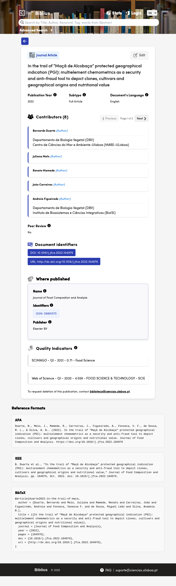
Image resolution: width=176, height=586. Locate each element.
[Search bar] (91, 22)
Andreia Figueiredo (45, 199)
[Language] (152, 13)
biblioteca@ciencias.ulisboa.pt (110, 391)
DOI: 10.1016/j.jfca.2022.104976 (51, 252)
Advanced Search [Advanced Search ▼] (36, 30)
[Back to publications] (24, 41)
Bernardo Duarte (44, 130)
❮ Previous (109, 118)
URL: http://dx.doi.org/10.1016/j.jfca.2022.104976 (64, 261)
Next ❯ (141, 118)
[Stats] (114, 13)
